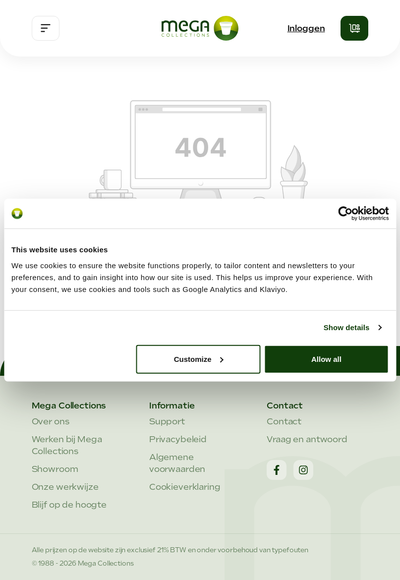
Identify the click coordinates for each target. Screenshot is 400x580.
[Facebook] (276, 470)
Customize (199, 358)
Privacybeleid (178, 439)
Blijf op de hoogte (69, 505)
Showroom (55, 469)
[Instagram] (303, 470)
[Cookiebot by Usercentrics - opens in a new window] (345, 213)
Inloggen (306, 28)
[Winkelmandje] (354, 28)
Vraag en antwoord (307, 439)
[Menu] (45, 28)
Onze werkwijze (65, 487)
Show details (347, 327)
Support (167, 421)
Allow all (326, 358)
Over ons (50, 421)
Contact (284, 421)
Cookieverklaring (185, 487)
